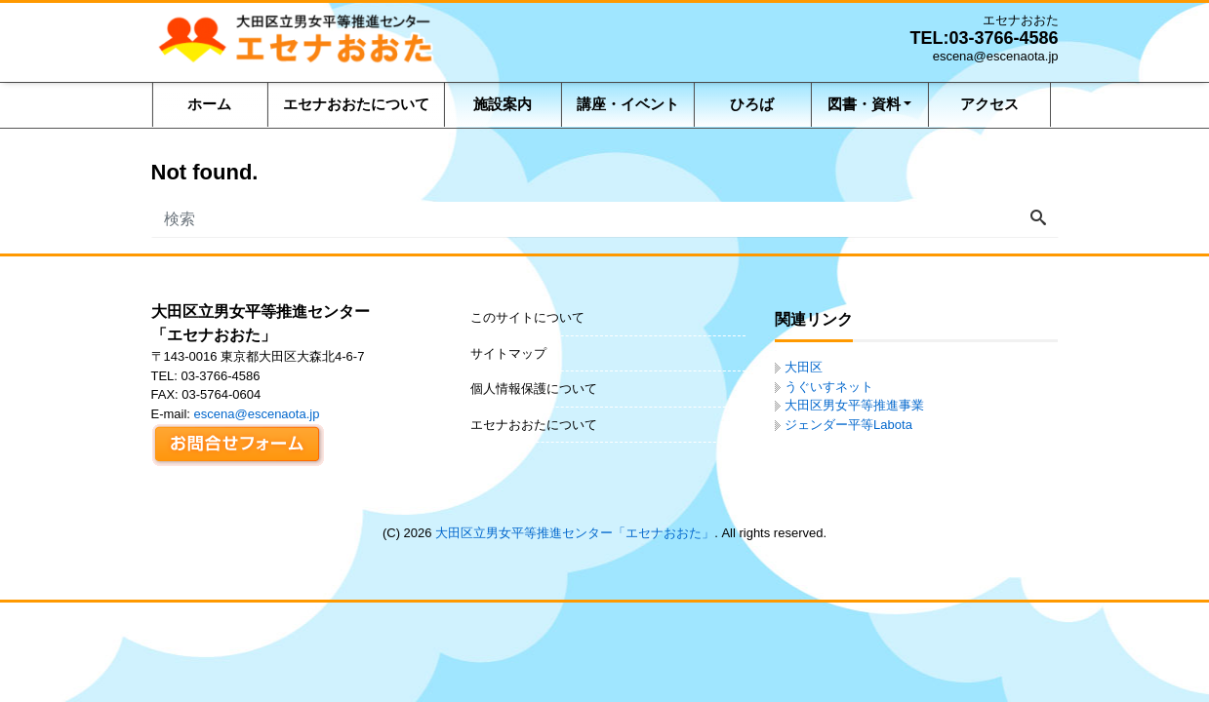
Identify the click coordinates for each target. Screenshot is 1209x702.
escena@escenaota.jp (257, 414)
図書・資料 (864, 104)
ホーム (209, 104)
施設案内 (502, 104)
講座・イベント (628, 104)
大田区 (804, 367)
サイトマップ (508, 353)
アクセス (989, 104)
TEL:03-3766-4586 (983, 38)
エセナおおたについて (356, 104)
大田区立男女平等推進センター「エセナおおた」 (574, 533)
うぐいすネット (829, 386)
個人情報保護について (533, 388)
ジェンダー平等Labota (848, 424)
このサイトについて (527, 317)
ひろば (752, 104)
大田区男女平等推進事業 (854, 405)
